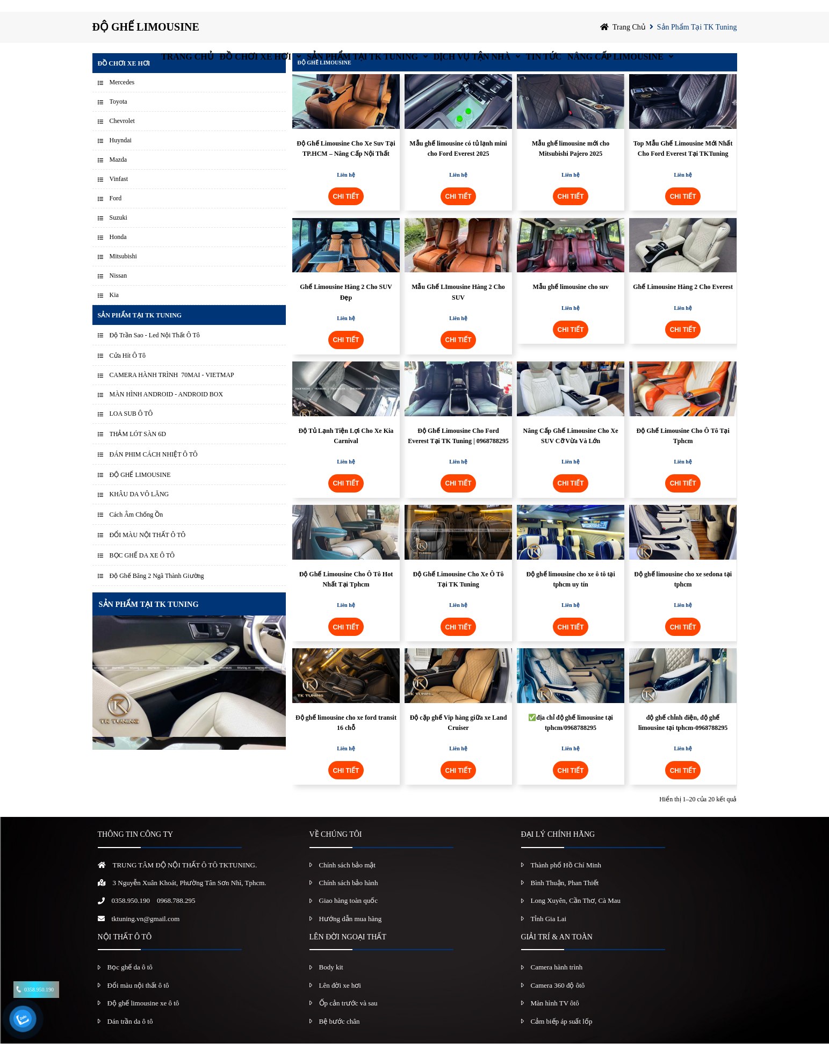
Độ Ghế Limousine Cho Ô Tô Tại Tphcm (682, 449)
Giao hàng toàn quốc (348, 914)
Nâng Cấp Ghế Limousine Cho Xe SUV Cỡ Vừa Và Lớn (570, 449)
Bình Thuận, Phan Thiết (565, 896)
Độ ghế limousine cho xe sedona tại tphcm (683, 592)
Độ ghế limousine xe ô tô (143, 1016)
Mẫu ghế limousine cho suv (570, 300)
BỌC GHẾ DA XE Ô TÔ (142, 569)
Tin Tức (572, 13)
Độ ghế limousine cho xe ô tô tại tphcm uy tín (570, 592)
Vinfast (119, 192)
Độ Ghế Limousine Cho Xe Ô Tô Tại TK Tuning (458, 592)
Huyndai (121, 153)
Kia (114, 308)
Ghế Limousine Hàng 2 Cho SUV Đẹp (346, 305)
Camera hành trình (557, 980)
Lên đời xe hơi (340, 998)
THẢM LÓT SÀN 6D (138, 447)
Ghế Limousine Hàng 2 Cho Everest (683, 300)
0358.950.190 (131, 914)
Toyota (118, 115)
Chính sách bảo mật (347, 878)
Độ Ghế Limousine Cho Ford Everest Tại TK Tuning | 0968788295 (458, 449)
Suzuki (118, 231)
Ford (116, 211)
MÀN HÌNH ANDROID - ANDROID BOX (167, 407)
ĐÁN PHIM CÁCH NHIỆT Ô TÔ (154, 468)
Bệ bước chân (339, 1034)
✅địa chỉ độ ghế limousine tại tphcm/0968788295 (570, 736)
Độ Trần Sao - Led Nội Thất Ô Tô (155, 348)
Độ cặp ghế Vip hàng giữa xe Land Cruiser (458, 736)
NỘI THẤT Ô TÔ (125, 950)
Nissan (118, 289)
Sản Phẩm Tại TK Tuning (349, 13)
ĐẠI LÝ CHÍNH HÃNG (558, 848)
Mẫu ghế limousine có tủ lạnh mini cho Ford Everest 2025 (458, 162)
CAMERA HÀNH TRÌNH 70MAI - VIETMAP (172, 388)
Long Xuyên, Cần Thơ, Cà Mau (576, 914)
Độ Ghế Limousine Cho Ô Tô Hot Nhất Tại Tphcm (346, 592)
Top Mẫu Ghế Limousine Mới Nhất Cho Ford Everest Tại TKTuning (683, 162)
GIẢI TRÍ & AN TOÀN (557, 950)
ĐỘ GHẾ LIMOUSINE (140, 488)
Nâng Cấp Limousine (665, 13)
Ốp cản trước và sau (348, 1016)
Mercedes (122, 95)
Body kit (331, 980)
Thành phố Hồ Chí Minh (566, 878)
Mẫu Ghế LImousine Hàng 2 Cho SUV (458, 305)
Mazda (118, 173)
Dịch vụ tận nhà (479, 13)
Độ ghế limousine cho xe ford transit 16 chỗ (346, 736)
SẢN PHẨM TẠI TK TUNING (149, 617)
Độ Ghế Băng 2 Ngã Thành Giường (157, 589)
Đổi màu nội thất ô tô (138, 998)
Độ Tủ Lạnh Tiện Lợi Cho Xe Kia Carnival (346, 449)
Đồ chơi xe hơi (221, 13)
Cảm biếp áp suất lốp (562, 1034)
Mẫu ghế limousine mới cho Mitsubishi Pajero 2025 (570, 162)
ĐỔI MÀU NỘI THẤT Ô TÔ (148, 548)
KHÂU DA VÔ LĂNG (139, 507)
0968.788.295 (176, 914)
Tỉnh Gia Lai (549, 932)
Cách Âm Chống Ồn (136, 528)
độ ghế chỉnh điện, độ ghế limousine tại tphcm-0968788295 (682, 736)
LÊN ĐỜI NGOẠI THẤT (347, 950)
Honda (118, 250)
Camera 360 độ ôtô (558, 998)
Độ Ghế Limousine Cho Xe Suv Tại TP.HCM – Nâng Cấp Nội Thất (346, 162)
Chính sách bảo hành (348, 896)
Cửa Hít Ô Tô (128, 369)
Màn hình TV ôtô (555, 1016)
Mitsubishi (123, 269)
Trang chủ (132, 13)
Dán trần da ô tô (130, 1034)
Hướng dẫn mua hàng (350, 932)
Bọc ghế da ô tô (130, 980)
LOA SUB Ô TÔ (131, 427)
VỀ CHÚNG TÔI (335, 848)
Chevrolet (122, 134)
